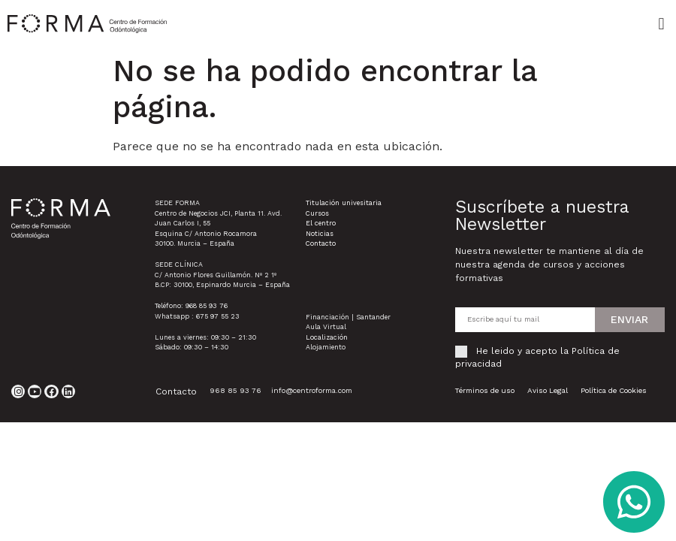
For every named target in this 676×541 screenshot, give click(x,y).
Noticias (319, 233)
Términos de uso (484, 390)
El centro (321, 223)
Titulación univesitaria (344, 203)
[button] (661, 23)
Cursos (317, 213)
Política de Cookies (614, 390)
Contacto (321, 243)
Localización (327, 337)
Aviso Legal (547, 390)
